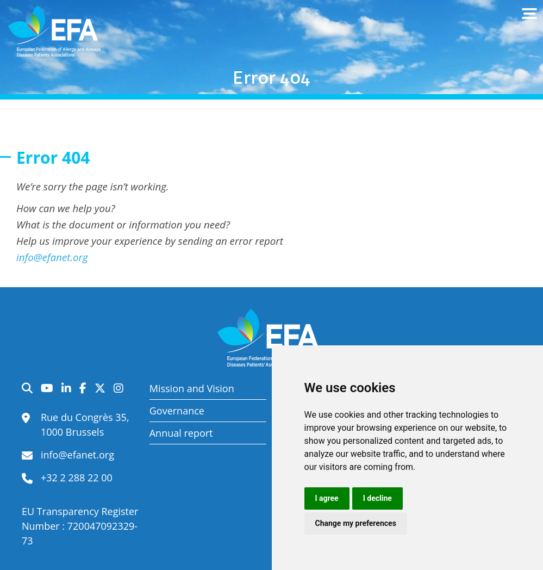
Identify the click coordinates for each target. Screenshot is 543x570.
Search (27, 388)
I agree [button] (327, 498)
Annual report (181, 432)
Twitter (100, 388)
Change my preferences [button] (355, 523)
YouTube (47, 388)
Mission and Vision (191, 388)
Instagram (118, 388)
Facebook (82, 388)
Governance (176, 410)
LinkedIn (66, 388)
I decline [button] (377, 498)
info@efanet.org (52, 257)
